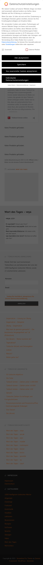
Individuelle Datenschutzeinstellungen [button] (17, 79)
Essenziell (7, 50)
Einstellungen (10, 44)
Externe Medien (33, 50)
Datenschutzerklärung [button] (22, 85)
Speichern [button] (21, 64)
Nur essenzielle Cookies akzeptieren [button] (21, 71)
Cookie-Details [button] (11, 85)
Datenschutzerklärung (9, 42)
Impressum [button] (32, 85)
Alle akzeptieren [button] (21, 57)
